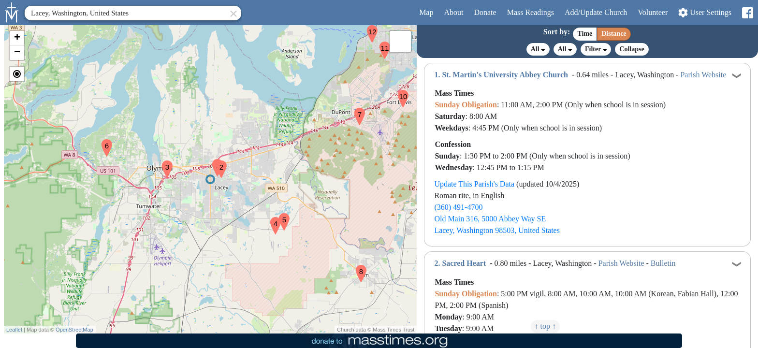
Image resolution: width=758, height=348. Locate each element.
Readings (530, 12)
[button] (213, 161)
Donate (485, 12)
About (453, 12)
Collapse (631, 49)
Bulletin (663, 263)
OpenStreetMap (74, 330)
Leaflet (14, 330)
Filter (596, 49)
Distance (613, 33)
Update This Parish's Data (474, 184)
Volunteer (653, 12)
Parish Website (703, 75)
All (538, 49)
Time (584, 33)
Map (426, 12)
